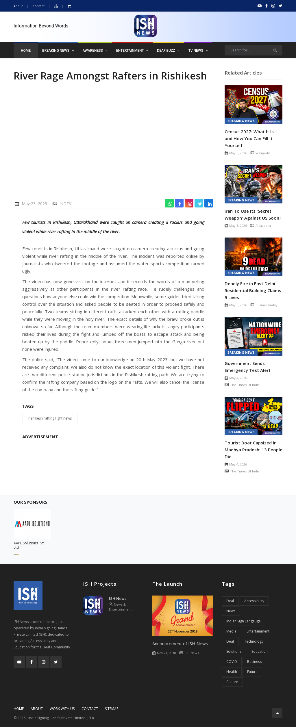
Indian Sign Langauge (243, 621)
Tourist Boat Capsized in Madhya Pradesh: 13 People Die (253, 449)
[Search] (253, 50)
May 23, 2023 (34, 203)
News (230, 611)
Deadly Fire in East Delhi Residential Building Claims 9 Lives (253, 290)
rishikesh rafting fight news (50, 418)
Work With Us (62, 708)
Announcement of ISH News (180, 643)
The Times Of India (245, 385)
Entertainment (132, 51)
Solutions (233, 651)
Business (254, 661)
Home (26, 51)
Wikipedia (263, 153)
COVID (231, 661)
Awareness (95, 51)
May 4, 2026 (238, 378)
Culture (232, 681)
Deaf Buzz (168, 51)
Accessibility (254, 600)
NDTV (65, 203)
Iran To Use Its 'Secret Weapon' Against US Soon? (253, 214)
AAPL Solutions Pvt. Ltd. (29, 545)
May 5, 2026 (238, 153)
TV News (198, 51)
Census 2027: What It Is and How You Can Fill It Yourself (249, 138)
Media (231, 631)
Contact (39, 6)
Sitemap (112, 708)
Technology (253, 641)
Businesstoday (267, 305)
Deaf (230, 600)
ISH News (117, 598)
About (18, 6)
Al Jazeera (263, 225)
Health (231, 671)
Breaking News (58, 51)
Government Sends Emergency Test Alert (248, 366)
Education (259, 651)
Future (252, 671)
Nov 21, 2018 (166, 653)
